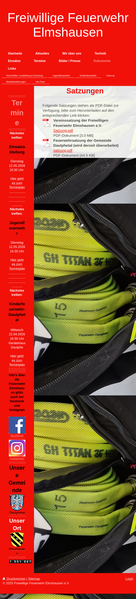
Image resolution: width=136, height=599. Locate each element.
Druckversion (14, 579)
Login (129, 579)
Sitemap (34, 579)
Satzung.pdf (63, 130)
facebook (17, 435)
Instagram (17, 458)
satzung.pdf (62, 150)
